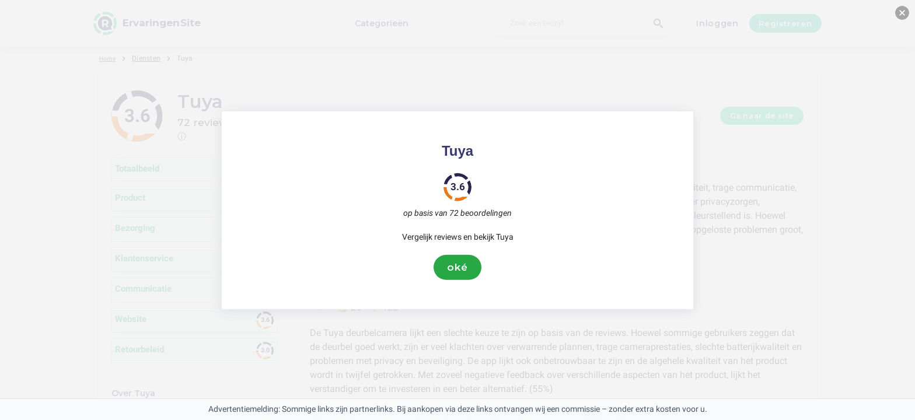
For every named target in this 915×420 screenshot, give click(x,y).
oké (457, 267)
